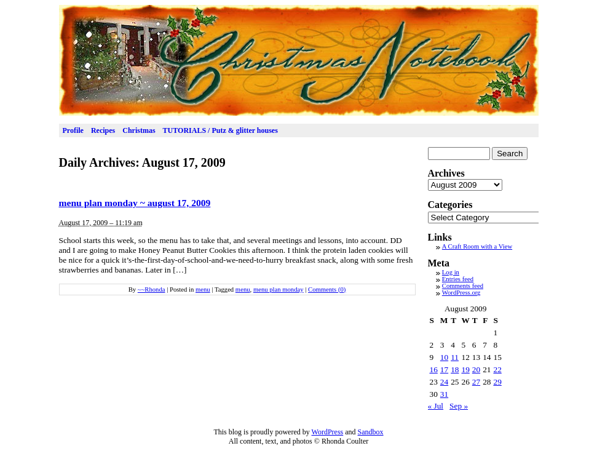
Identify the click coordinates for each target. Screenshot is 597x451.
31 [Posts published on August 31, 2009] (444, 394)
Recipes (103, 130)
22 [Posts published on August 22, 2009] (497, 369)
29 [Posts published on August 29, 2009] (497, 381)
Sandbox (371, 432)
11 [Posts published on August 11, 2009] (455, 357)
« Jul (436, 405)
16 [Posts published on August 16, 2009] (434, 369)
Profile (73, 130)
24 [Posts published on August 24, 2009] (444, 381)
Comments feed (462, 285)
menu (203, 289)
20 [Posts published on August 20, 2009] (476, 369)
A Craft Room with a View (477, 246)
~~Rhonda (151, 289)
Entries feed (457, 279)
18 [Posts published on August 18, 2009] (455, 369)
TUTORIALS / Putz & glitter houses (220, 130)
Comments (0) (327, 289)
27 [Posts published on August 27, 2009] (476, 381)
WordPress (328, 432)
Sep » (458, 405)
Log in (450, 272)
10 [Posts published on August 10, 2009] (444, 357)
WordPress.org (461, 292)
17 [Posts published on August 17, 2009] (444, 369)
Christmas (138, 130)
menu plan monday (278, 289)
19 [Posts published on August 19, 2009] (465, 369)
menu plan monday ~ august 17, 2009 (135, 203)
